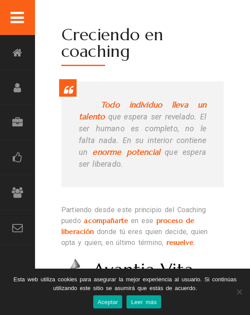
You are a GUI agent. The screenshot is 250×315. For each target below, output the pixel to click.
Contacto (17, 227)
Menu (17, 17)
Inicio (17, 52)
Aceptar (108, 302)
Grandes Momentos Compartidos (17, 157)
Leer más (144, 302)
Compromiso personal (17, 87)
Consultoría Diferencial (17, 122)
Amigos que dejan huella (17, 192)
